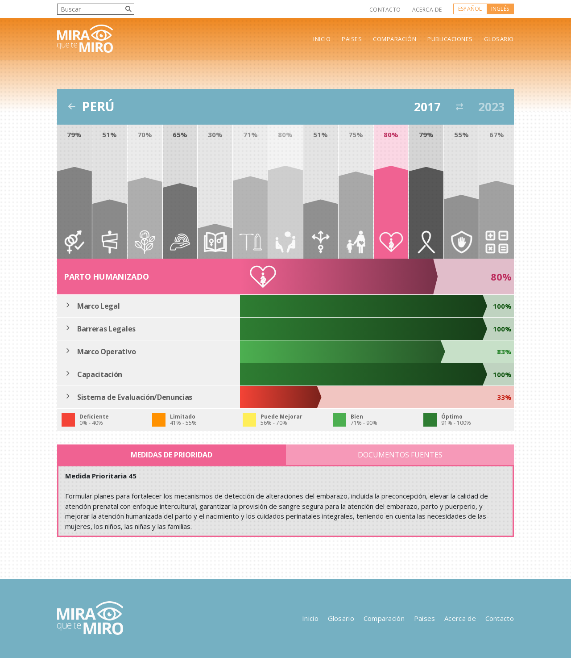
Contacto (385, 9)
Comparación (394, 39)
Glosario (499, 39)
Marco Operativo (106, 351)
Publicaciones (450, 39)
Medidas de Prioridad (171, 455)
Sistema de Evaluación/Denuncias (134, 397)
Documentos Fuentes (400, 455)
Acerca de (427, 9)
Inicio (322, 39)
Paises (352, 39)
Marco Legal (98, 306)
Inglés (500, 9)
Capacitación (99, 374)
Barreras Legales (106, 328)
